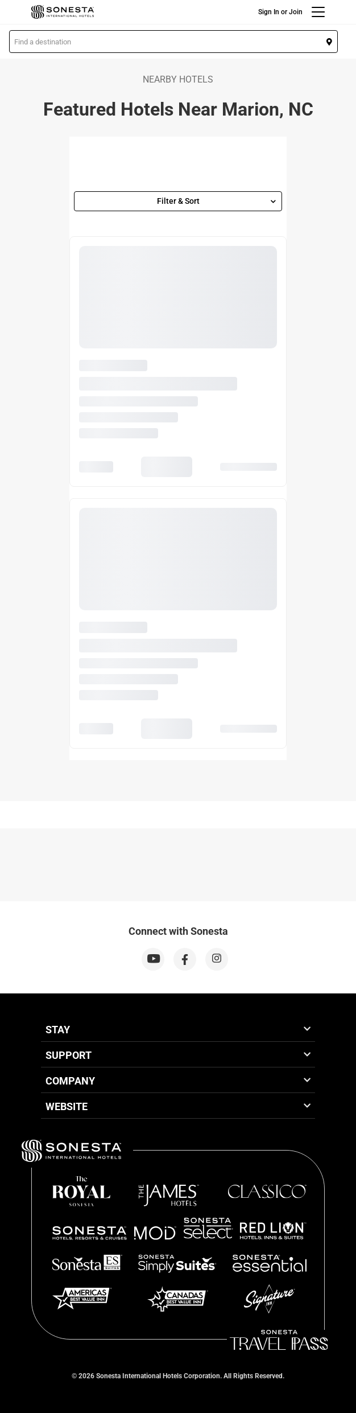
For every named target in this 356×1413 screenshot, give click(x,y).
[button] (173, 41)
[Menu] (318, 12)
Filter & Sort (216, 201)
